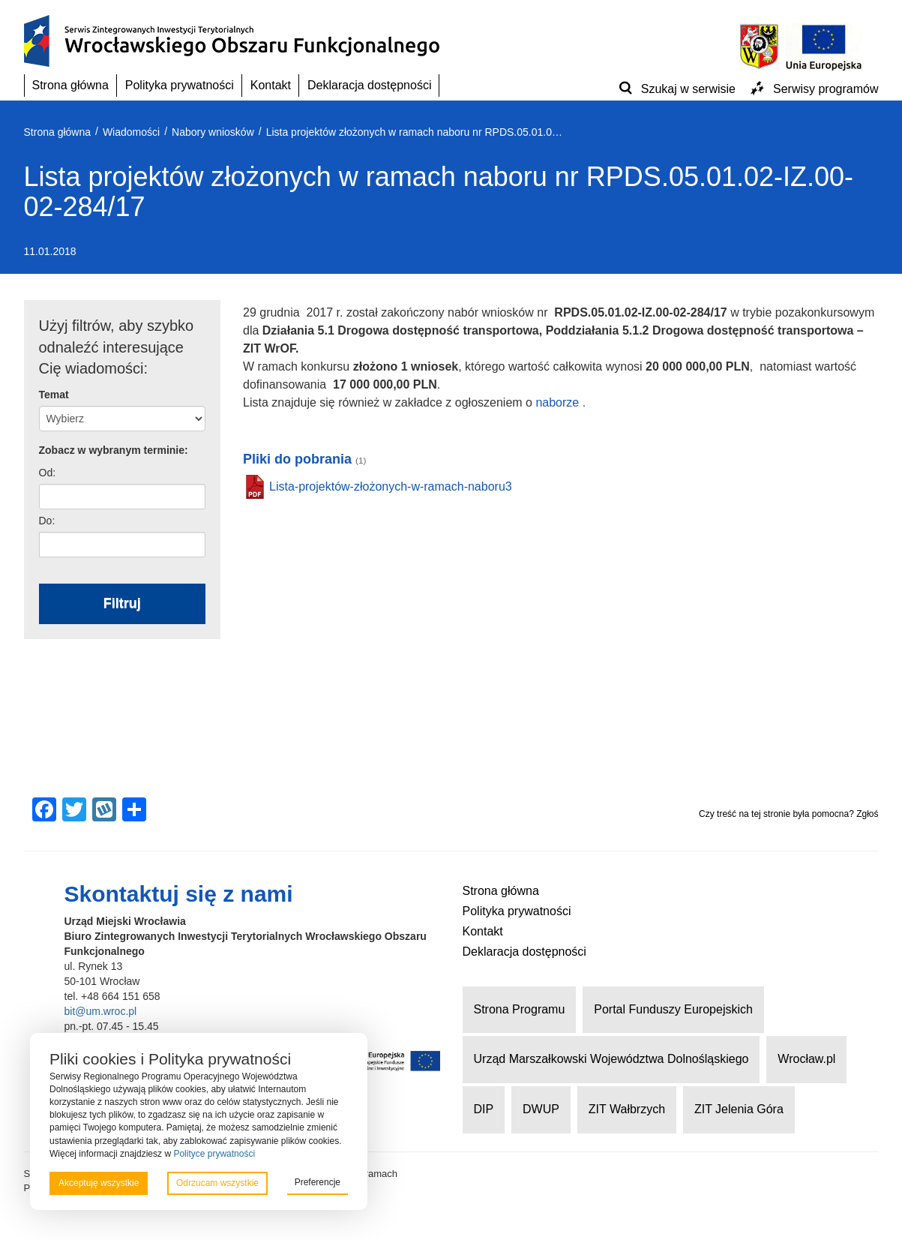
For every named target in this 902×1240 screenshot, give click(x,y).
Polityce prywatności (214, 1153)
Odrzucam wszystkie (217, 1183)
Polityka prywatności (179, 85)
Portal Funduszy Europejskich (673, 1009)
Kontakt (270, 85)
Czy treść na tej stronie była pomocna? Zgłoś (788, 814)
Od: (47, 473)
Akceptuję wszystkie (98, 1183)
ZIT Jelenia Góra (739, 1109)
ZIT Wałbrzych (627, 1109)
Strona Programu (519, 1009)
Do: (47, 521)
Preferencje (317, 1182)
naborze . (560, 402)
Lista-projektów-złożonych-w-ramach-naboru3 (390, 486)
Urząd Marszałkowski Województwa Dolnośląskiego (611, 1058)
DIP (484, 1109)
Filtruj (122, 603)
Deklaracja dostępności (369, 85)
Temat (54, 395)
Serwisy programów (825, 89)
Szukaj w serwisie (688, 89)
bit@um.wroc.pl (100, 1011)
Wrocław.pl (806, 1058)
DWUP (541, 1109)
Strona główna (70, 85)
